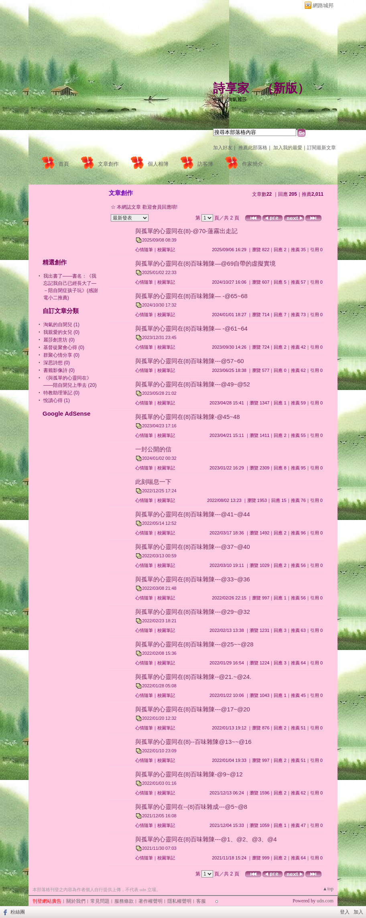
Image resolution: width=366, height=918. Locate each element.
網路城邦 (323, 5)
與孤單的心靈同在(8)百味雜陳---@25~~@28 (194, 644)
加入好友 (222, 147)
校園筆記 (166, 249)
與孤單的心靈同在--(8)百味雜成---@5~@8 (191, 806)
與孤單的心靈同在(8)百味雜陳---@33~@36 (192, 579)
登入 (345, 912)
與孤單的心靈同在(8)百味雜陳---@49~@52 (192, 384)
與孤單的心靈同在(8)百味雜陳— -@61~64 (191, 328)
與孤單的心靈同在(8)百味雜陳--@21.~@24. (193, 676)
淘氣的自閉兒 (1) (61, 324)
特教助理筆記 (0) (61, 393)
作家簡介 (252, 164)
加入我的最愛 (287, 147)
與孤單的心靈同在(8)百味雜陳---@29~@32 (192, 611)
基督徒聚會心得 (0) (63, 347)
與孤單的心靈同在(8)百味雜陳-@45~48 (187, 416)
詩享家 (231, 88)
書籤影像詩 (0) (59, 370)
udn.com (325, 901)
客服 (201, 901)
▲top (328, 889)
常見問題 (100, 901)
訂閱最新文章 (321, 147)
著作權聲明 (150, 901)
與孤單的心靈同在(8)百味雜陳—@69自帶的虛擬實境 (205, 263)
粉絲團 (17, 912)
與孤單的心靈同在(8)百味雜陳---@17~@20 (192, 709)
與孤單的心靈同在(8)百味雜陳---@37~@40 (192, 546)
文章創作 (108, 164)
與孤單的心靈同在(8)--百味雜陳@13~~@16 (193, 741)
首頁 (64, 164)
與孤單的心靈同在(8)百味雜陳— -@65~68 (191, 295)
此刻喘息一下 (153, 481)
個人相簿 (158, 164)
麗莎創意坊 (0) (59, 340)
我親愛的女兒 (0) (61, 332)
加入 (358, 912)
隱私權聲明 (179, 901)
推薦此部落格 (252, 147)
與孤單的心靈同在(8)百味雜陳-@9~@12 (189, 774)
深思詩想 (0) (56, 363)
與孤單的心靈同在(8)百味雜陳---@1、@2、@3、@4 (206, 839)
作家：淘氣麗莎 (230, 99)
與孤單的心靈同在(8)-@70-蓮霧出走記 (186, 230)
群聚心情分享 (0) (61, 355)
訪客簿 (205, 164)
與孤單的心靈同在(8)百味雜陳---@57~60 (189, 360)
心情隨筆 (144, 249)
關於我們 (75, 901)
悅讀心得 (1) (56, 400)
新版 (285, 88)
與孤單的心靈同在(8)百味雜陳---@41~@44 (192, 514)
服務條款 (124, 901)
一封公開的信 (153, 449)
